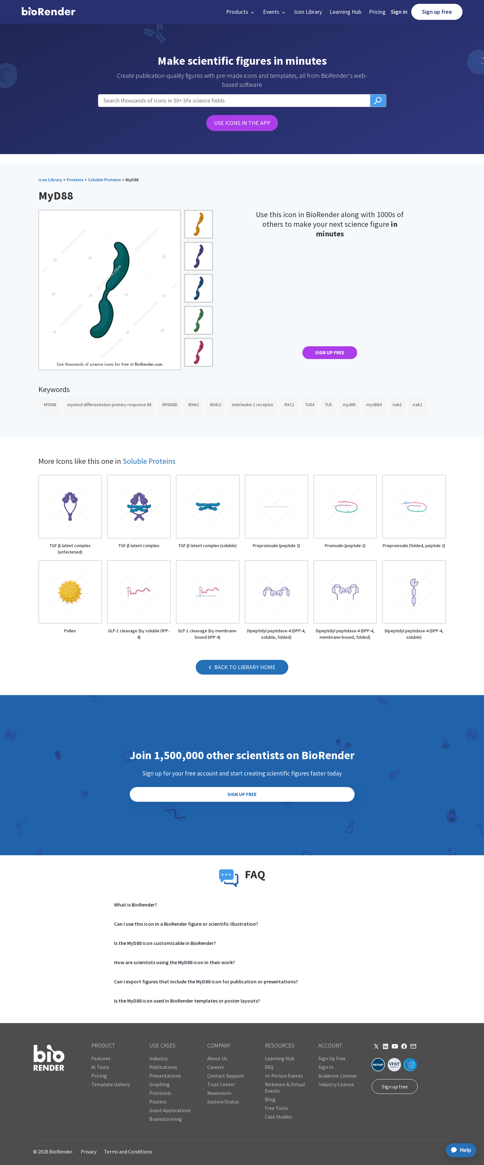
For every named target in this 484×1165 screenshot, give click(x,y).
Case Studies (278, 1116)
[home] (48, 12)
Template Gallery (110, 1084)
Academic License (337, 1075)
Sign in (399, 11)
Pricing (377, 11)
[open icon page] (70, 515)
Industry (158, 1058)
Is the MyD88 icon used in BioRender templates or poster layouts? (187, 1000)
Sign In (325, 1067)
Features (101, 1058)
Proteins (75, 180)
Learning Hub (345, 11)
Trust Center (221, 1084)
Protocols (160, 1093)
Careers (215, 1067)
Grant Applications (170, 1110)
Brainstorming (165, 1119)
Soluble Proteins (104, 180)
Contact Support (225, 1075)
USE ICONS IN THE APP (242, 123)
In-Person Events (284, 1075)
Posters (158, 1101)
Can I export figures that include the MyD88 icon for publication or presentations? (206, 981)
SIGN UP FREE (329, 352)
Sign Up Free (332, 1058)
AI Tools (100, 1067)
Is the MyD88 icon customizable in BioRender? (165, 943)
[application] (459, 1150)
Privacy (88, 1151)
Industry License (336, 1084)
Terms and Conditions (128, 1151)
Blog (270, 1099)
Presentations (165, 1075)
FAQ (269, 1067)
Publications (163, 1067)
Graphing (159, 1084)
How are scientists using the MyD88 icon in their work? (174, 962)
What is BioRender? (135, 904)
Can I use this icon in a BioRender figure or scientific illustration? (186, 924)
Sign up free (437, 11)
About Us (217, 1058)
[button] (240, 11)
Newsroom (219, 1093)
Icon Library (308, 11)
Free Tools (276, 1108)
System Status (223, 1101)
